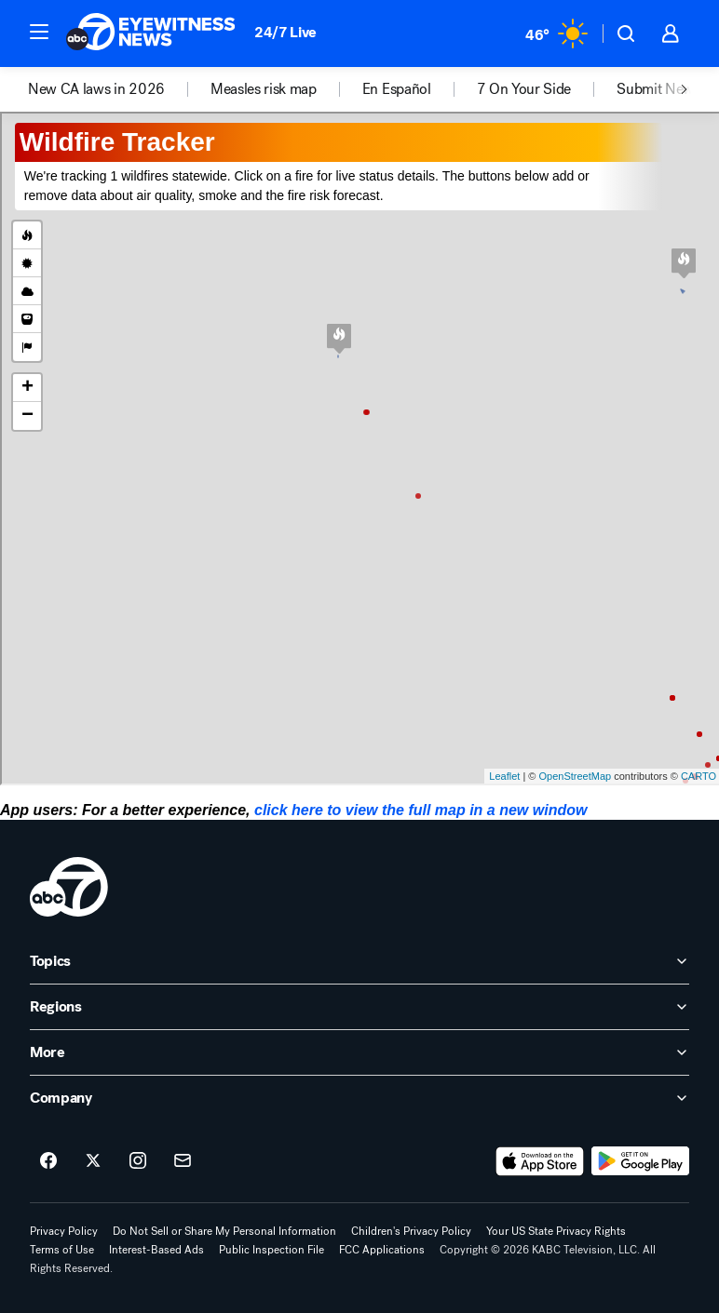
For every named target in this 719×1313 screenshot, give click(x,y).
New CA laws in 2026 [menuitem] (96, 89)
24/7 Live (285, 32)
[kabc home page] (69, 887)
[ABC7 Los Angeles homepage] (151, 33)
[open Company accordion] (359, 1098)
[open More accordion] (359, 1052)
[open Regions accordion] (359, 1006)
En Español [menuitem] (396, 89)
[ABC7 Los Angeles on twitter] (93, 1161)
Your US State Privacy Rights (556, 1231)
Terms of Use (62, 1249)
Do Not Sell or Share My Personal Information (224, 1231)
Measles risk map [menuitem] (263, 89)
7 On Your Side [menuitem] (524, 89)
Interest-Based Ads (156, 1249)
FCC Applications (382, 1249)
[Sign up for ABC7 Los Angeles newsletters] (182, 1161)
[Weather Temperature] (556, 33)
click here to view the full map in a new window (420, 810)
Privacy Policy (64, 1231)
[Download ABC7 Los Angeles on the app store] (540, 1161)
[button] (39, 31)
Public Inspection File (271, 1249)
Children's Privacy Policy (411, 1231)
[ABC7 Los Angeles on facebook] (48, 1161)
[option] (119, 89)
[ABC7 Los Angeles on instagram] (137, 1161)
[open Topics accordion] (359, 961)
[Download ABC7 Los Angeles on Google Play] (640, 1161)
